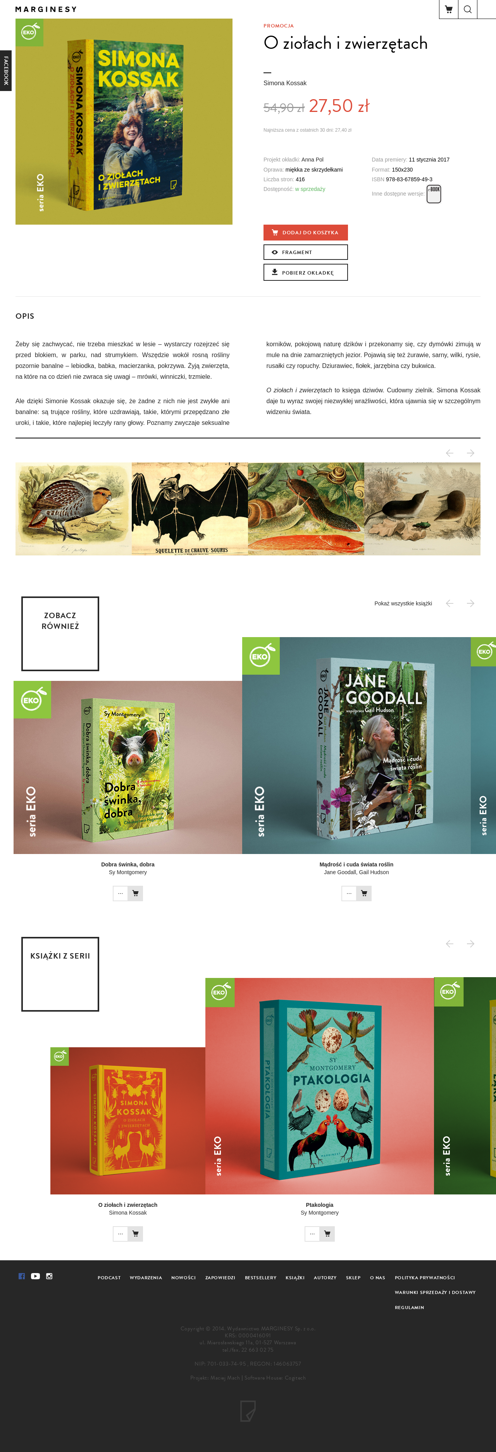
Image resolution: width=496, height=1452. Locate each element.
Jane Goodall (340, 872)
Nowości (183, 1277)
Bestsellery (261, 1277)
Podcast (109, 1277)
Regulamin (409, 1307)
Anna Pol (312, 159)
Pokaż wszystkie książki (403, 603)
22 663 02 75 (257, 1350)
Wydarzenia (146, 1277)
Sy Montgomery (128, 872)
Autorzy (325, 1277)
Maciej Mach (225, 1378)
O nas (378, 1277)
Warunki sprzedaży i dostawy (435, 1292)
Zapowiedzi (220, 1277)
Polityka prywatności (425, 1277)
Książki (295, 1277)
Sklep (353, 1277)
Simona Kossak (285, 83)
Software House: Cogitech (275, 1378)
